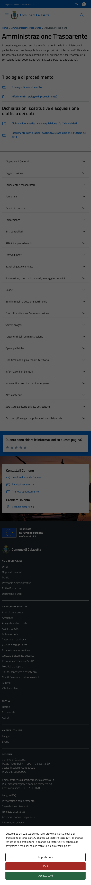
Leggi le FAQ (9, 795)
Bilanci (9, 290)
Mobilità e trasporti (12, 666)
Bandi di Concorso (15, 208)
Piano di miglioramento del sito (19, 844)
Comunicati (8, 712)
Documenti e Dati (12, 594)
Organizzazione (14, 173)
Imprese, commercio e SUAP (18, 661)
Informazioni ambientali (19, 371)
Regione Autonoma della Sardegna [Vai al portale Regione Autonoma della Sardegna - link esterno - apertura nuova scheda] (19, 4)
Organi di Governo (12, 572)
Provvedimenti (13, 255)
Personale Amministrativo (16, 583)
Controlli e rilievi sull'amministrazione (27, 313)
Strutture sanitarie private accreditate (27, 407)
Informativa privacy (13, 822)
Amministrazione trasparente (18, 817)
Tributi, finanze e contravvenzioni (20, 677)
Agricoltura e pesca (12, 612)
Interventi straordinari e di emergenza (27, 383)
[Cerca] (82, 15)
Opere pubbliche (14, 348)
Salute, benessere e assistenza (19, 672)
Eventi (5, 742)
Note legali (8, 833)
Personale (11, 196)
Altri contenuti (13, 395)
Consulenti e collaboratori (20, 185)
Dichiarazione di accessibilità (18, 839)
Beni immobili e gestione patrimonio (26, 301)
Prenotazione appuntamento (18, 801)
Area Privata (9, 857)
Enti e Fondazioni (11, 588)
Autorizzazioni (10, 634)
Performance (12, 220)
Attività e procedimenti (18, 243)
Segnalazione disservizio (15, 806)
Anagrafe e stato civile (14, 623)
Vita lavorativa (10, 688)
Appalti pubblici (10, 628)
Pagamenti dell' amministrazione (24, 336)
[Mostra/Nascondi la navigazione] (7, 15)
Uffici (5, 567)
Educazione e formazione (16, 650)
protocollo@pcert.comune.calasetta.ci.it (32, 780)
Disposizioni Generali (17, 161)
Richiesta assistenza (13, 812)
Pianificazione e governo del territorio (27, 360)
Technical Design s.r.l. (25, 876)
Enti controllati (14, 231)
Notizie (6, 707)
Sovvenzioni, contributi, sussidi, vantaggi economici (35, 278)
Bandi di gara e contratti (19, 266)
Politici (5, 577)
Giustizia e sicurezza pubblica (18, 656)
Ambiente (7, 618)
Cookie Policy (9, 828)
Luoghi (6, 736)
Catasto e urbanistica (14, 639)
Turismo (6, 683)
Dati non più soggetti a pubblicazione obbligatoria (33, 418)
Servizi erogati (13, 325)
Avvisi (5, 717)
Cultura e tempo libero (14, 645)
